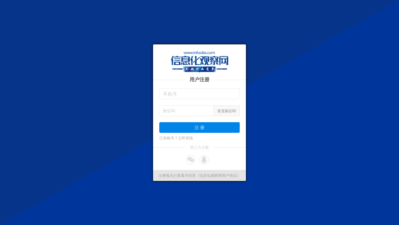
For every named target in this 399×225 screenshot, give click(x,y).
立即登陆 (185, 138)
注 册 (199, 127)
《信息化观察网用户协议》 (218, 175)
